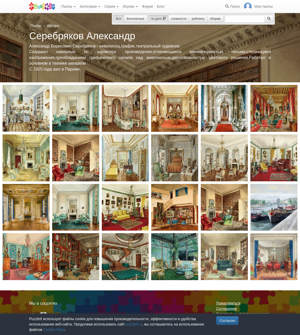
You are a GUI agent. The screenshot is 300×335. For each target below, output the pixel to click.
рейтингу (198, 19)
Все (118, 19)
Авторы (53, 26)
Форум (147, 6)
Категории (90, 6)
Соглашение (226, 309)
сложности (178, 19)
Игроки (130, 6)
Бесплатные (135, 19)
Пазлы (68, 6)
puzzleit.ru (134, 324)
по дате (158, 19)
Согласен (227, 321)
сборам (215, 19)
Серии (111, 6)
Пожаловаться (228, 303)
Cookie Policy (54, 330)
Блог (161, 6)
